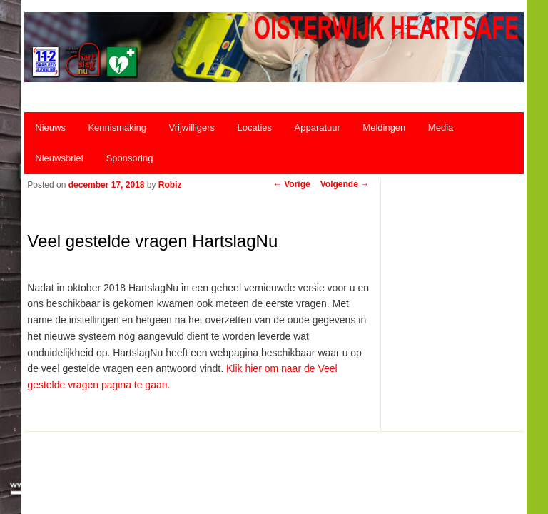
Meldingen (383, 127)
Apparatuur (317, 127)
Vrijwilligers (192, 127)
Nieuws (50, 127)
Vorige (291, 184)
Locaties (255, 127)
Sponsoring (129, 158)
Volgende (344, 184)
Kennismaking (117, 127)
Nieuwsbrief (59, 158)
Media (440, 127)
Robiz (170, 185)
